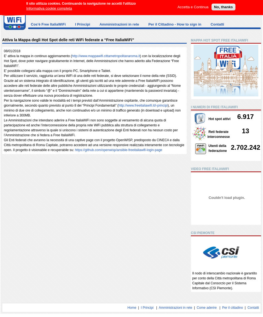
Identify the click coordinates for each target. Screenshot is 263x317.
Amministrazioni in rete (119, 24)
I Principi (82, 24)
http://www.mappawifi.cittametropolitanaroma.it (106, 56)
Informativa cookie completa (49, 6)
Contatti (217, 24)
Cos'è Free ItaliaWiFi (48, 24)
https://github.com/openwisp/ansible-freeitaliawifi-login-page (118, 150)
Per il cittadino (232, 308)
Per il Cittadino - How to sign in (174, 24)
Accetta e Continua (192, 4)
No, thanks (223, 4)
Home (132, 308)
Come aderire (207, 308)
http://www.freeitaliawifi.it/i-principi (143, 105)
